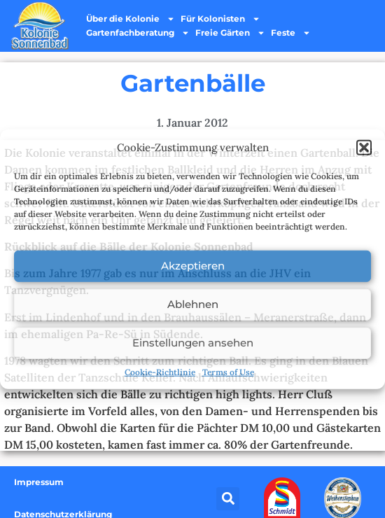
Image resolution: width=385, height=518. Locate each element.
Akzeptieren (193, 265)
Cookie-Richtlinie (160, 371)
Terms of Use (228, 371)
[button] (364, 148)
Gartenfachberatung (138, 33)
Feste (291, 33)
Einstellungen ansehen (192, 342)
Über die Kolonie (130, 19)
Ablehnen (192, 304)
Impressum (39, 482)
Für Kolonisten (220, 19)
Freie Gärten (230, 33)
